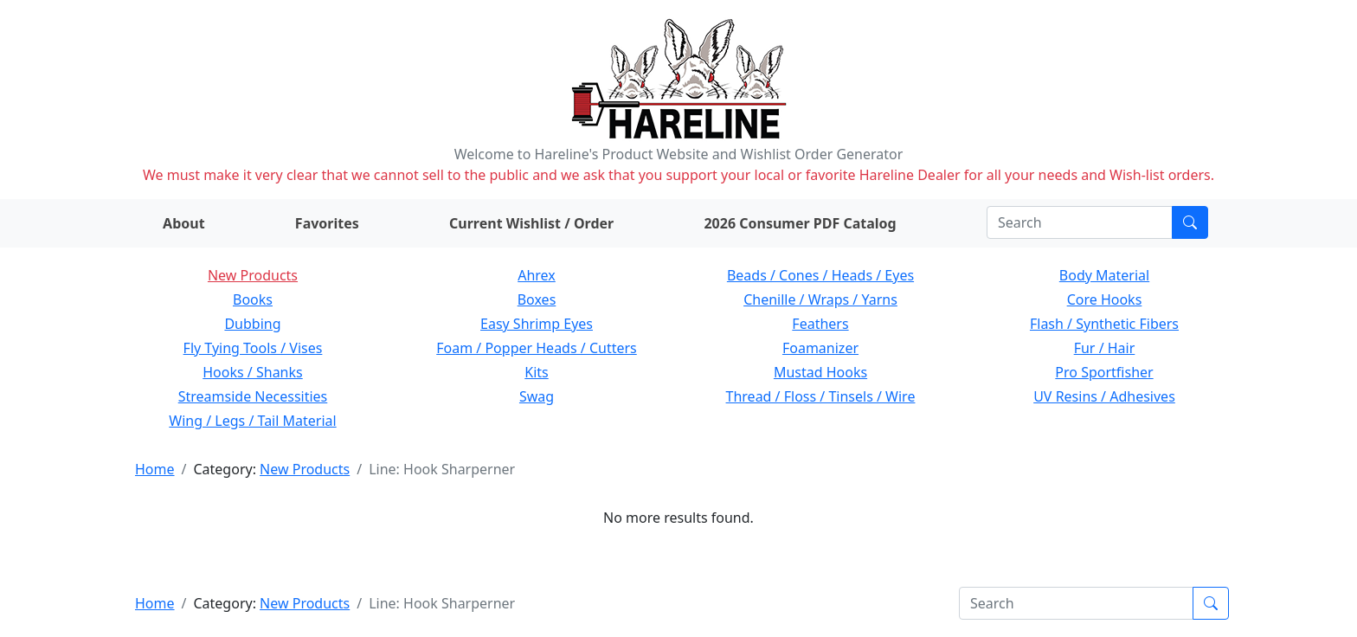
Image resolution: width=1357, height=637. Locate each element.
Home (155, 469)
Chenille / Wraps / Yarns (820, 299)
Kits (536, 372)
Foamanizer (820, 347)
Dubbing (252, 323)
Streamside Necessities (253, 396)
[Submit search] (1190, 222)
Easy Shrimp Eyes (536, 323)
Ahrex (537, 275)
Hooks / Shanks (252, 372)
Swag (536, 396)
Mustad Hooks (820, 372)
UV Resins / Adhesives (1104, 396)
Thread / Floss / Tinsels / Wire (821, 396)
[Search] (1080, 222)
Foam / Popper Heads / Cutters (536, 347)
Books (253, 299)
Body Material (1104, 275)
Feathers (820, 323)
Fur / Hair (1104, 347)
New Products (253, 275)
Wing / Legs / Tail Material (252, 420)
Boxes (537, 299)
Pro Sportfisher (1104, 372)
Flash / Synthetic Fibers (1104, 323)
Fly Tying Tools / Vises (253, 347)
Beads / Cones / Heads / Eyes (820, 275)
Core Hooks (1104, 299)
